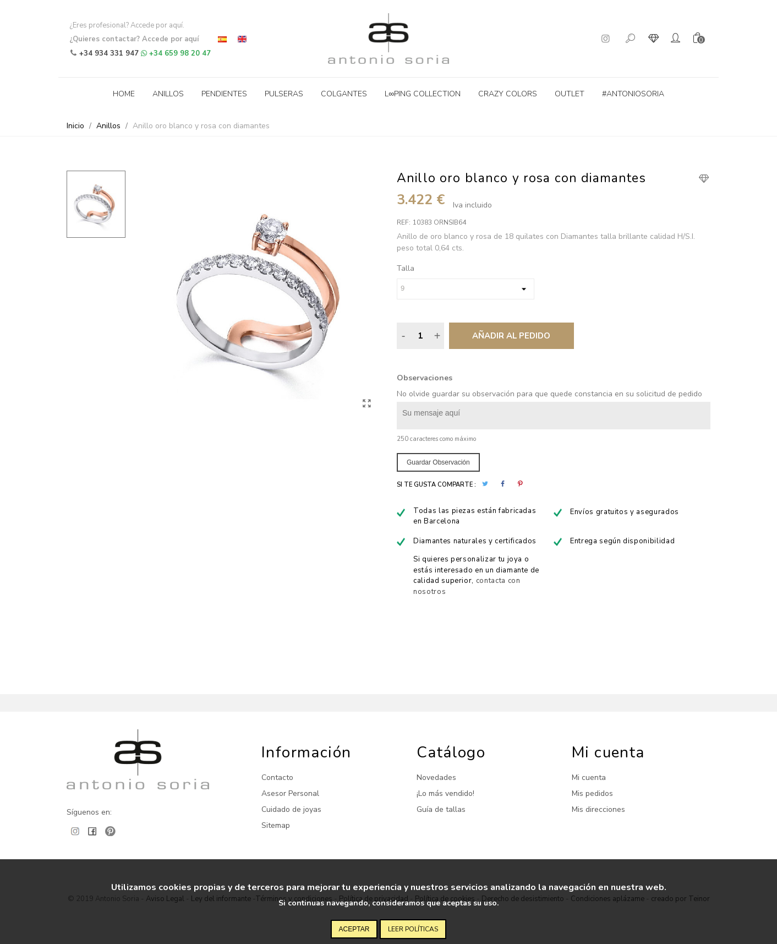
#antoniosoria (633, 94)
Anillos (168, 94)
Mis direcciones (598, 809)
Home (124, 94)
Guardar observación (438, 462)
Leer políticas (413, 929)
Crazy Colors (507, 94)
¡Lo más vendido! (445, 793)
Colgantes (344, 94)
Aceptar (354, 929)
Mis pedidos (592, 793)
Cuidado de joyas (291, 809)
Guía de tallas (441, 809)
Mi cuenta (589, 777)
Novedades (436, 777)
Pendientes (224, 94)
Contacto (277, 777)
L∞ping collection (423, 94)
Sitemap (275, 825)
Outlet (569, 94)
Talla (405, 268)
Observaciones (424, 378)
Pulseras (284, 94)
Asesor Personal (290, 793)
